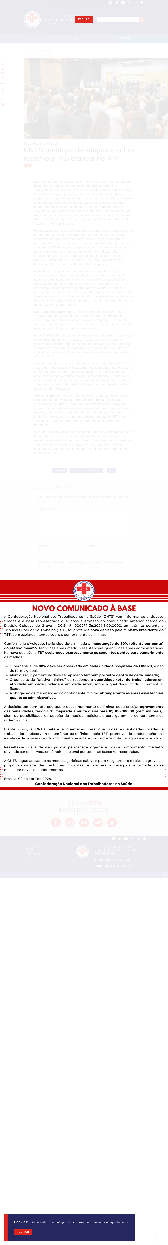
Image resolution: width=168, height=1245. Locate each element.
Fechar (23, 1231)
